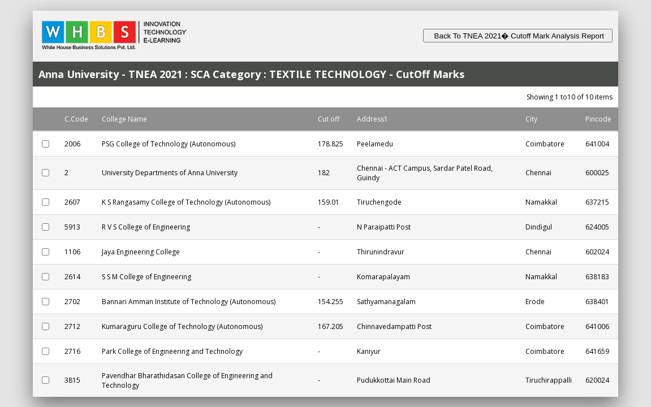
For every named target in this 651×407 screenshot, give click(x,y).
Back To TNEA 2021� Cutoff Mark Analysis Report (518, 36)
